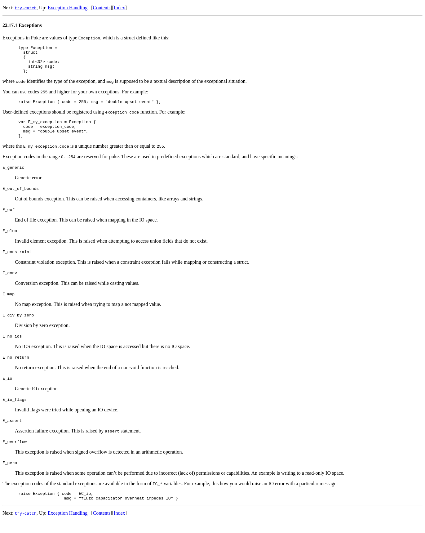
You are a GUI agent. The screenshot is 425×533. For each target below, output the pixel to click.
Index (119, 7)
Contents (102, 7)
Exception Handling (67, 7)
